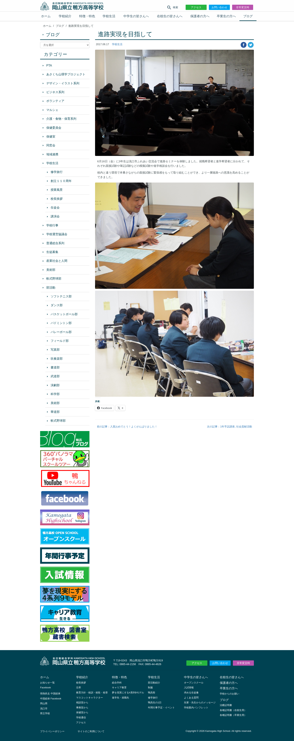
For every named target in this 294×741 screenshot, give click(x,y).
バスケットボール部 (64, 314)
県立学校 (45, 713)
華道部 (55, 411)
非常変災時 (242, 7)
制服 (150, 687)
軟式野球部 (53, 278)
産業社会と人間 (56, 260)
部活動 (50, 287)
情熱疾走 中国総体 (50, 693)
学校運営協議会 (56, 234)
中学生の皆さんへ (136, 16)
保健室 (50, 136)
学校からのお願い (229, 693)
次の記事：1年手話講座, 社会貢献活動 (229, 426)
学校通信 (81, 717)
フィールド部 (60, 340)
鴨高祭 (151, 692)
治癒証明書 (226, 705)
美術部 (50, 269)
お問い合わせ (219, 7)
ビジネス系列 (55, 92)
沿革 (78, 687)
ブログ (248, 16)
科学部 (55, 394)
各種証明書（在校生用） (233, 710)
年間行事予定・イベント (161, 707)
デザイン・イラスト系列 (62, 83)
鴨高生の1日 (154, 702)
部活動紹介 (154, 682)
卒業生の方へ (226, 16)
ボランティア (55, 101)
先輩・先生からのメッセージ (200, 702)
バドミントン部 (61, 323)
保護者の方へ (199, 16)
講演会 (55, 216)
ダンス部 (57, 305)
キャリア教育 (119, 687)
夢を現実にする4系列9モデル (128, 692)
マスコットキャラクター (89, 697)
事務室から (82, 707)
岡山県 (43, 703)
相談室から (82, 702)
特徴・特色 (87, 16)
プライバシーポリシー (52, 731)
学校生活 (109, 16)
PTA (49, 65)
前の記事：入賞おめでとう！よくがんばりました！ (127, 426)
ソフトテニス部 (61, 296)
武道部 (55, 376)
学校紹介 (65, 16)
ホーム (46, 16)
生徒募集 (52, 252)
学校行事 (52, 225)
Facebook (45, 687)
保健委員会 (53, 127)
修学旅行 (57, 172)
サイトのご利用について (91, 731)
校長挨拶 (57, 198)
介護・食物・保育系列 (61, 118)
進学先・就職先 (120, 697)
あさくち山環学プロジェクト (65, 74)
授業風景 (57, 189)
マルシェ (52, 110)
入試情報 (189, 687)
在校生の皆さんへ (169, 16)
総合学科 (117, 682)
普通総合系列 (55, 243)
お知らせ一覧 (47, 682)
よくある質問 (191, 697)
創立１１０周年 (61, 181)
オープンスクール (193, 682)
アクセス (196, 7)
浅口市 (43, 708)
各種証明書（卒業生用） (233, 715)
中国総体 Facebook (50, 698)
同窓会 (50, 145)
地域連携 (52, 154)
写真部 (55, 349)
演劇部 (55, 385)
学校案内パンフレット (196, 707)
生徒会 (55, 207)
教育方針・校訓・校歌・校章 (92, 692)
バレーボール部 (61, 332)
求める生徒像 (191, 692)
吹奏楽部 (57, 358)
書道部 (55, 367)
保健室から (82, 712)
